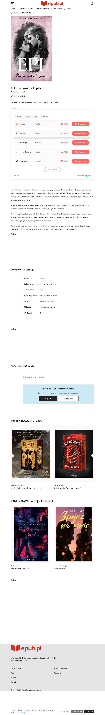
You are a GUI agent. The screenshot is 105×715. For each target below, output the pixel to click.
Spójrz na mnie (59, 568)
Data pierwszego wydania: (34, 284)
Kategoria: (28, 278)
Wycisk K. (22, 96)
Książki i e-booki (16, 668)
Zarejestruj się (68, 398)
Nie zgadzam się (63, 711)
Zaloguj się (47, 398)
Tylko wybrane (77, 711)
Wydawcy (14, 677)
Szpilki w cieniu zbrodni (20, 568)
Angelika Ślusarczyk (60, 566)
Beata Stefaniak (16, 566)
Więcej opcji (21, 713)
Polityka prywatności (60, 668)
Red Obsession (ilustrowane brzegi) (67, 488)
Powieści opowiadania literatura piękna (45, 9)
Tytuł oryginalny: (31, 295)
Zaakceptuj (89, 711)
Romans (69, 9)
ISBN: (26, 301)
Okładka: (27, 307)
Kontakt (13, 682)
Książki (22, 9)
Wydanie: (28, 313)
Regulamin (57, 673)
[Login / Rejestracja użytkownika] (92, 3)
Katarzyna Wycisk (22, 92)
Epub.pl (14, 9)
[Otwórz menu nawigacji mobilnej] (12, 3)
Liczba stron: (29, 290)
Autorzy (13, 673)
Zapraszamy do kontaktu (20, 660)
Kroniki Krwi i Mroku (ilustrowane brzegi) (26, 488)
